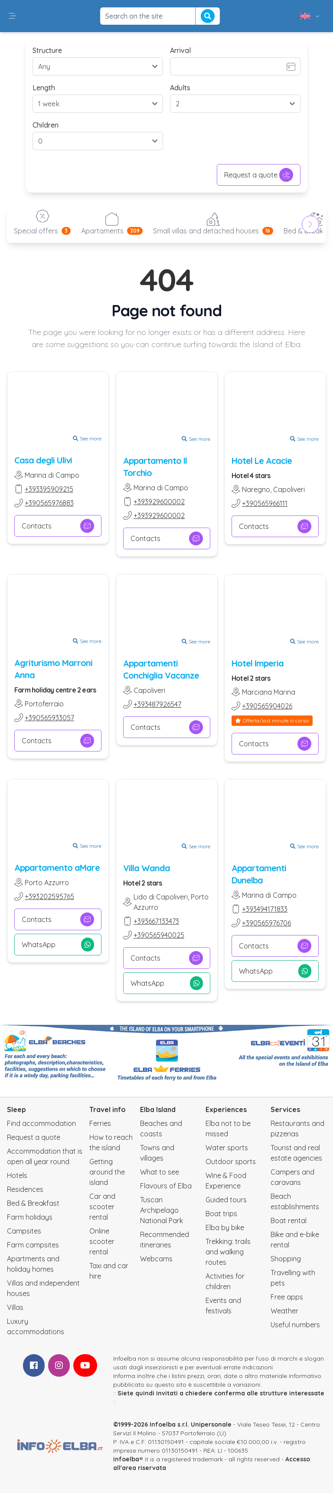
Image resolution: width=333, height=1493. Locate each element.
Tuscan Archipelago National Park (161, 1210)
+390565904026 (267, 705)
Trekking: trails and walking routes (228, 1252)
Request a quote (258, 175)
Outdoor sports (231, 1161)
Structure (47, 50)
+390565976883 (49, 503)
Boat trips (221, 1213)
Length (44, 87)
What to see (159, 1172)
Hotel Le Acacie (262, 460)
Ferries (100, 1123)
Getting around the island (107, 1172)
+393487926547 (157, 703)
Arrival (180, 50)
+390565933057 (49, 717)
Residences (25, 1189)
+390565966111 (264, 503)
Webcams (156, 1258)
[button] (12, 16)
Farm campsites (33, 1244)
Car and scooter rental (102, 1206)
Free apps (287, 1297)
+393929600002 (159, 501)
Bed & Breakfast (33, 1203)
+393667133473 (156, 921)
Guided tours (226, 1199)
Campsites (24, 1231)
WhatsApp (58, 945)
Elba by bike (225, 1227)
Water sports (227, 1147)
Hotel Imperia (258, 662)
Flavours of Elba (166, 1185)
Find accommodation (41, 1123)
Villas (15, 1307)
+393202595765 (49, 896)
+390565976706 (266, 923)
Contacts (58, 526)
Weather (284, 1310)
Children (46, 125)
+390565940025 (159, 935)
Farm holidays (29, 1217)
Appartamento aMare (57, 867)
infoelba (126, 1459)
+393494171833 (264, 909)
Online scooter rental (101, 1241)
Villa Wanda (146, 868)
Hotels (17, 1175)
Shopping (286, 1258)
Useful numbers (295, 1324)
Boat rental (289, 1220)
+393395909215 (49, 489)
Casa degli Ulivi (43, 460)
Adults (180, 87)
